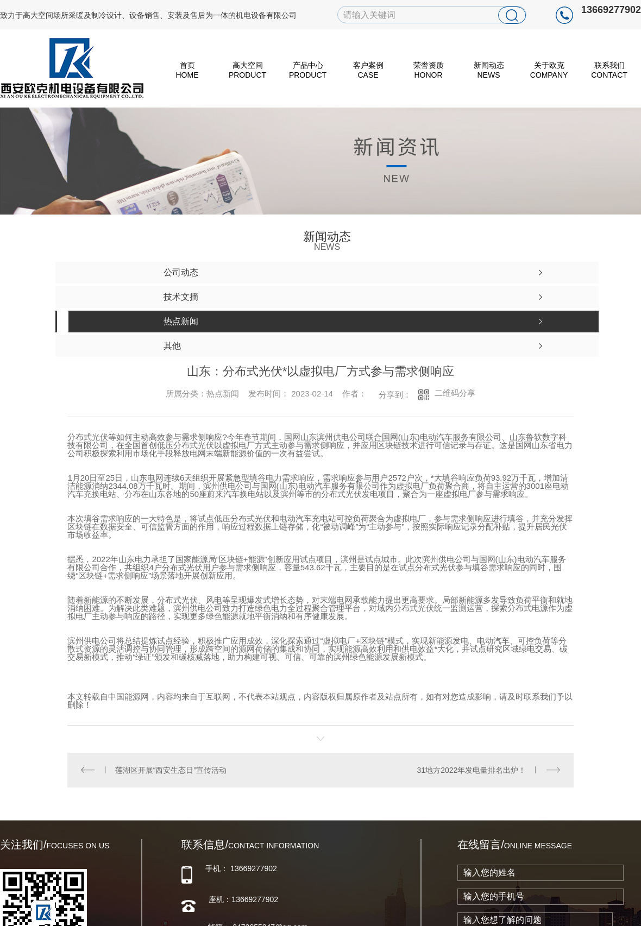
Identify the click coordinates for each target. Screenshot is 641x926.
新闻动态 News (489, 70)
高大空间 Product (247, 70)
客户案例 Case (368, 70)
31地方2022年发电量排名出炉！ (471, 769)
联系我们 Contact (609, 70)
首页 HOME (187, 70)
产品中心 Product (307, 70)
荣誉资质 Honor (428, 70)
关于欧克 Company (549, 70)
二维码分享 (455, 393)
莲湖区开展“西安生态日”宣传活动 (171, 769)
